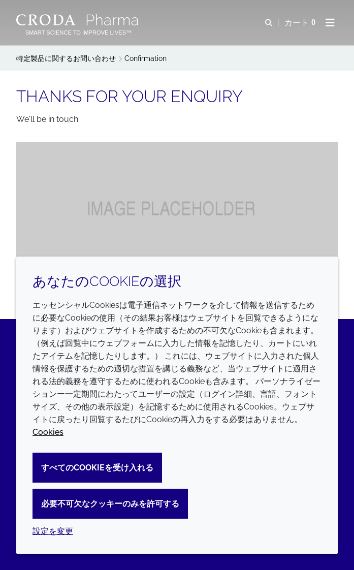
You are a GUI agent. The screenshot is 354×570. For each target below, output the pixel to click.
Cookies (48, 432)
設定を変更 (53, 531)
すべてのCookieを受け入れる (97, 467)
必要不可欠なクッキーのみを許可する (110, 504)
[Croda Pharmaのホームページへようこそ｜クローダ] (78, 20)
